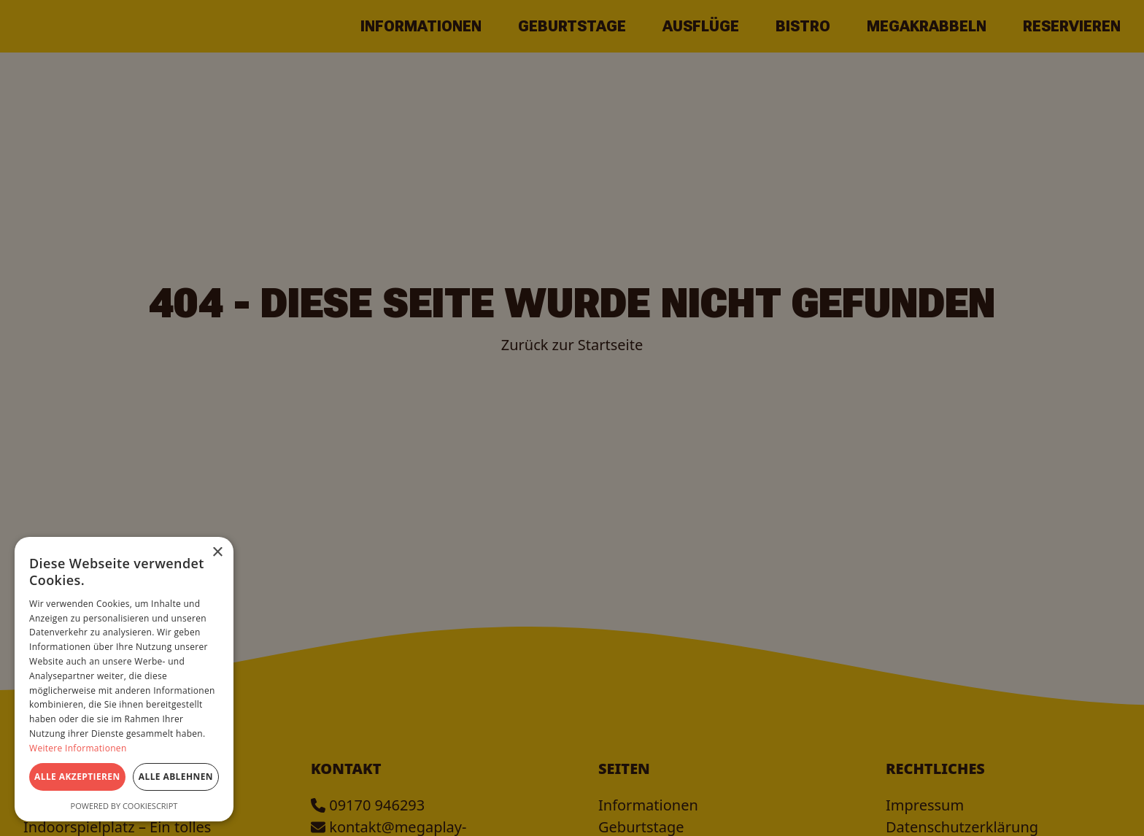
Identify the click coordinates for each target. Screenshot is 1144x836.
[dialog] (572, 418)
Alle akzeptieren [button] (77, 776)
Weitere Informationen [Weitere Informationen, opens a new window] (78, 748)
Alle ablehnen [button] (176, 776)
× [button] (217, 552)
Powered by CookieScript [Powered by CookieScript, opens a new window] (124, 805)
